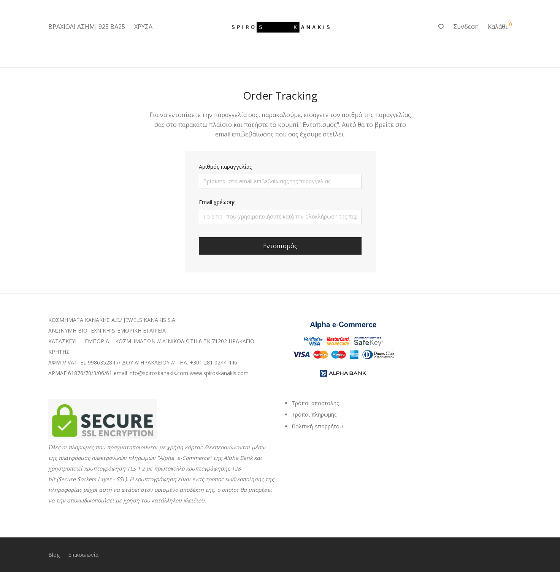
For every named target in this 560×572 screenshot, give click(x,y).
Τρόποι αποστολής (315, 403)
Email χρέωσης (217, 202)
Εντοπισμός (280, 246)
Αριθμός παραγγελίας (225, 166)
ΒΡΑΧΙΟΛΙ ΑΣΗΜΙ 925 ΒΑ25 (86, 26)
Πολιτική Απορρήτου (317, 426)
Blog (54, 554)
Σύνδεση (466, 26)
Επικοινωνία (83, 554)
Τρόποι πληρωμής (314, 414)
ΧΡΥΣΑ (143, 26)
